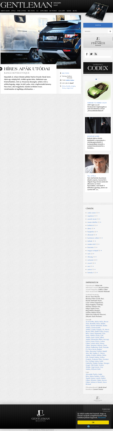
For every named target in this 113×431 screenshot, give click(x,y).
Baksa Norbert (94, 376)
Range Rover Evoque (16, 72)
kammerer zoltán (95, 238)
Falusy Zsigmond (95, 333)
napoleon (92, 216)
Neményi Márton (96, 345)
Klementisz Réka (97, 339)
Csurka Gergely (96, 329)
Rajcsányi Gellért (96, 351)
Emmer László (95, 378)
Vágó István (95, 367)
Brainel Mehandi (96, 325)
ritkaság (91, 257)
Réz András (93, 353)
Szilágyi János (94, 361)
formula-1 (92, 272)
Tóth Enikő (94, 365)
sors (90, 266)
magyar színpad (94, 250)
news (69, 11)
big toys (31, 11)
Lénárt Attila (95, 343)
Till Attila (91, 176)
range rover (69, 88)
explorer (44, 11)
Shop (56, 5)
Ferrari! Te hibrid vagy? (97, 103)
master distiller (94, 222)
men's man (5, 11)
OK (93, 422)
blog (75, 11)
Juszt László (95, 337)
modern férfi (93, 244)
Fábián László (94, 335)
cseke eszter (93, 213)
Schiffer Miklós (96, 355)
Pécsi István (92, 349)
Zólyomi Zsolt (96, 369)
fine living (21, 11)
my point (53, 11)
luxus (63, 88)
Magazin (57, 3)
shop (98, 25)
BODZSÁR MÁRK (93, 136)
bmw (63, 86)
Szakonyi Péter (97, 359)
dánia (91, 228)
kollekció (92, 225)
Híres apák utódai (27, 68)
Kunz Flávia (95, 341)
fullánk (91, 241)
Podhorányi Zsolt (96, 347)
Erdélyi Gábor (70, 80)
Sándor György (98, 363)
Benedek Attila (95, 323)
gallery (61, 11)
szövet (91, 269)
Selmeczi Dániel (96, 382)
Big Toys (65, 73)
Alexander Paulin (91, 374)
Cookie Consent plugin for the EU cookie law (93, 426)
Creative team (106, 409)
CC (37, 11)
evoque (73, 86)
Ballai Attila (99, 321)
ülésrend (92, 235)
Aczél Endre (90, 321)
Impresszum (106, 411)
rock (90, 254)
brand (68, 86)
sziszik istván (93, 219)
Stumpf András (94, 357)
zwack (91, 263)
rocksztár (92, 260)
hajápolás (92, 232)
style (13, 11)
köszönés (92, 247)
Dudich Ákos (99, 331)
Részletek (102, 417)
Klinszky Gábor (96, 380)
